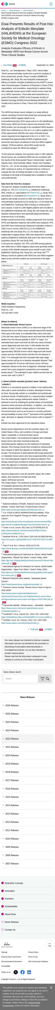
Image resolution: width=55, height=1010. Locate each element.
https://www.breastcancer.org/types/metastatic (21, 584)
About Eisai (10, 914)
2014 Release (12, 805)
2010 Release (12, 839)
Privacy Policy (33, 952)
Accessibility (5, 966)
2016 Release (12, 789)
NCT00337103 (34, 193)
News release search (12, 672)
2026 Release (12, 705)
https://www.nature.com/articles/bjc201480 (20, 623)
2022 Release (28, 10)
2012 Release (12, 822)
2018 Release (12, 772)
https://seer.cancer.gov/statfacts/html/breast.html (22, 510)
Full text (42, 629)
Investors (9, 899)
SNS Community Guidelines (38, 961)
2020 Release (12, 755)
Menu (50, 4)
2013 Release (12, 814)
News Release (14, 10)
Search (43, 678)
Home (3, 10)
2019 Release (12, 764)
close (51, 987)
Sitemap (4, 952)
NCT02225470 (32, 196)
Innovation (10, 891)
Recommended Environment (11, 961)
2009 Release (12, 847)
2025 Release (12, 714)
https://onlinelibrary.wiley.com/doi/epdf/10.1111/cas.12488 (26, 617)
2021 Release (12, 747)
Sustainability (11, 906)
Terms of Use (33, 957)
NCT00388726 (23, 190)
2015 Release (12, 797)
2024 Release (12, 722)
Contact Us (10, 930)
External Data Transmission (11, 957)
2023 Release (12, 730)
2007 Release (12, 863)
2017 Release (12, 780)
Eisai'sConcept (14, 883)
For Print (15, 65)
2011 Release (12, 830)
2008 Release (12, 855)
